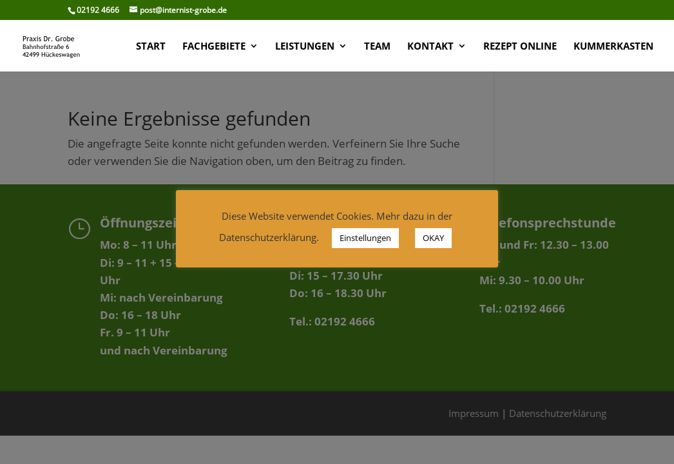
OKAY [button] (433, 238)
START (151, 46)
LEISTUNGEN (304, 46)
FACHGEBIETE (214, 46)
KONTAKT (430, 46)
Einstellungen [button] (365, 238)
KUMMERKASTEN (613, 46)
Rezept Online (520, 46)
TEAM (377, 46)
